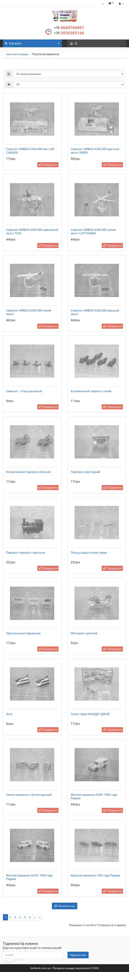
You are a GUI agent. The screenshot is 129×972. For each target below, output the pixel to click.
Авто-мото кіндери (17, 54)
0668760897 (69, 27)
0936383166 (69, 33)
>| (40, 917)
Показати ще (64, 906)
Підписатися (78, 955)
